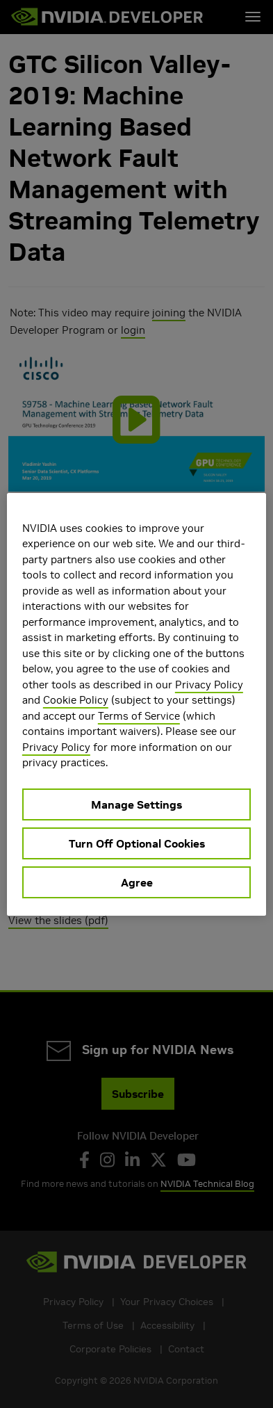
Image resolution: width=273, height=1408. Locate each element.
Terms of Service (139, 715)
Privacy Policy (209, 684)
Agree (137, 882)
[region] (136, 704)
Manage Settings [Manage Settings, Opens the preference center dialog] (136, 804)
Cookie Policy (75, 699)
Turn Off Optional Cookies (137, 843)
